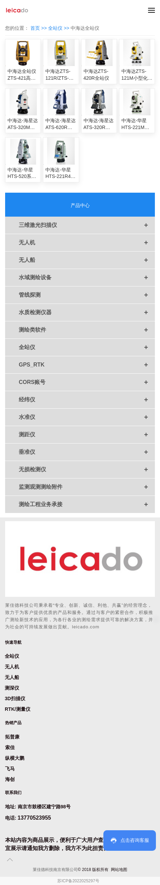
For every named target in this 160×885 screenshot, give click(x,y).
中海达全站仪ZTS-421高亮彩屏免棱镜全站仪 (22, 74)
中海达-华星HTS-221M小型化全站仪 (135, 124)
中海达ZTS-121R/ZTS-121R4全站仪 (59, 74)
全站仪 (87, 347)
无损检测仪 (87, 469)
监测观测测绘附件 (87, 487)
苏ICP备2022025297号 (78, 880)
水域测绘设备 (87, 277)
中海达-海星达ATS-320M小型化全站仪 (23, 124)
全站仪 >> (59, 28)
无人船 (87, 260)
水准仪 (87, 417)
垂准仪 (87, 452)
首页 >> (39, 28)
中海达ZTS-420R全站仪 (96, 74)
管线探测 (87, 295)
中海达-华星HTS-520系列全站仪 (22, 173)
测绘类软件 (87, 329)
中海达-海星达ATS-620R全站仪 (60, 124)
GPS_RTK (87, 364)
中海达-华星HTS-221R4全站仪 (60, 173)
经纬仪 (87, 399)
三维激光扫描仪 (87, 225)
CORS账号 (87, 382)
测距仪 (87, 434)
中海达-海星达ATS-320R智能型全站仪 (99, 124)
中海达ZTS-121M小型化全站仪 (136, 74)
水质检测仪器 (87, 312)
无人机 (87, 242)
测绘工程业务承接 (87, 504)
